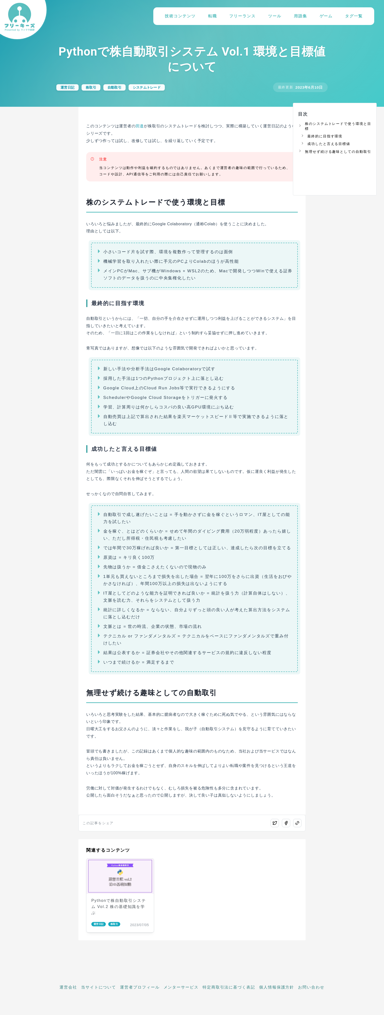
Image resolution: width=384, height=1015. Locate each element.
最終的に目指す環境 (324, 136)
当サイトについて (98, 987)
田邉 (140, 126)
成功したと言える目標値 (328, 144)
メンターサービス (181, 987)
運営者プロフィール (139, 987)
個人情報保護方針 (276, 987)
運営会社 (68, 987)
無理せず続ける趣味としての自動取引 (338, 152)
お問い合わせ (311, 987)
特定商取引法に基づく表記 (229, 987)
